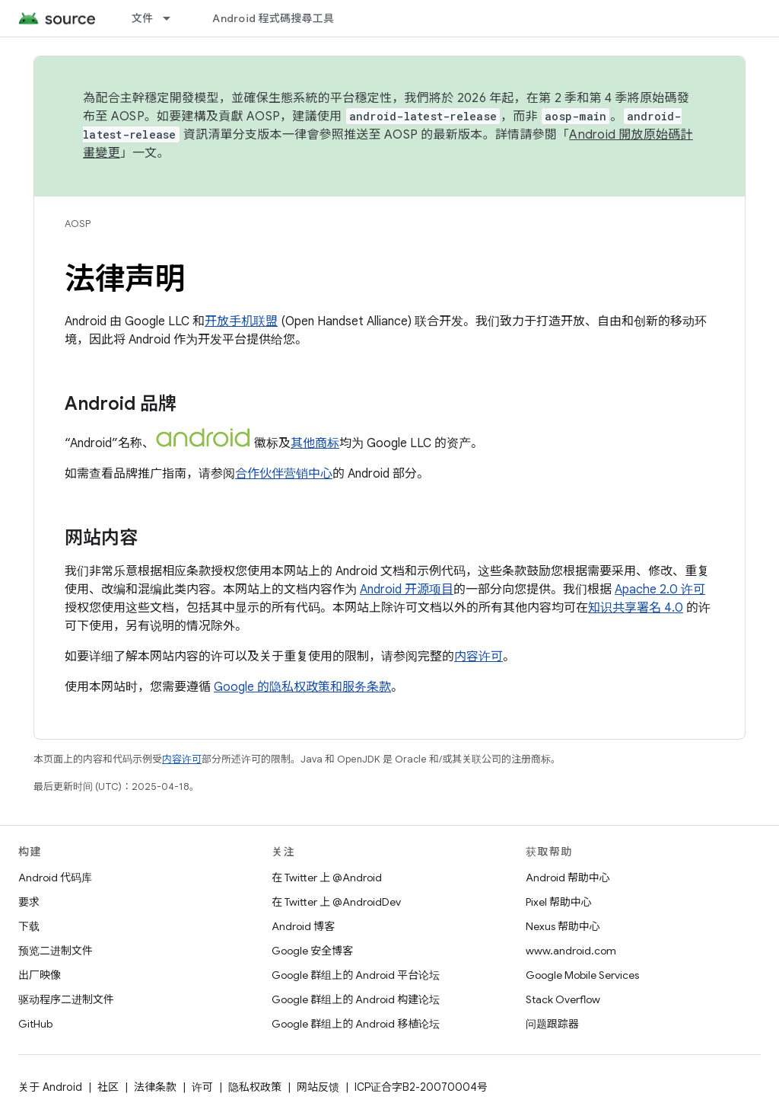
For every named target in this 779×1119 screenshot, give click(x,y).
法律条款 (155, 1087)
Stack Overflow (563, 999)
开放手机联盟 (241, 321)
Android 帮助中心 (568, 877)
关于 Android (50, 1087)
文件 (143, 18)
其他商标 (315, 443)
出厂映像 (39, 975)
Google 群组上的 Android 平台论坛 (356, 975)
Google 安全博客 (312, 951)
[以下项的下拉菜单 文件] (173, 18)
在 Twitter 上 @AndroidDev (336, 902)
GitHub (35, 1024)
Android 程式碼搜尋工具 (273, 18)
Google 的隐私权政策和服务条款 (302, 687)
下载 (29, 926)
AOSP (78, 223)
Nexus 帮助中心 (563, 926)
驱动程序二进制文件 (66, 999)
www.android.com (571, 951)
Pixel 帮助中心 (559, 902)
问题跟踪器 (552, 1024)
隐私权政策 (254, 1087)
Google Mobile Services (582, 975)
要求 (29, 902)
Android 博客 (303, 926)
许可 (202, 1087)
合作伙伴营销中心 (283, 473)
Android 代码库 (55, 877)
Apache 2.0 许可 (660, 589)
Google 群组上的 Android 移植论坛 (356, 1024)
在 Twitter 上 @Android (327, 877)
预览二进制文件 (55, 951)
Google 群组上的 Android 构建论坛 (356, 999)
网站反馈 (318, 1087)
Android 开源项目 (406, 589)
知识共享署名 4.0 (635, 607)
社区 (108, 1087)
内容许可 (478, 656)
